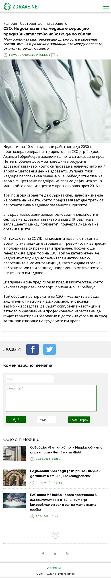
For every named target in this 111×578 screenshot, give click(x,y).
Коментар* (51, 398)
